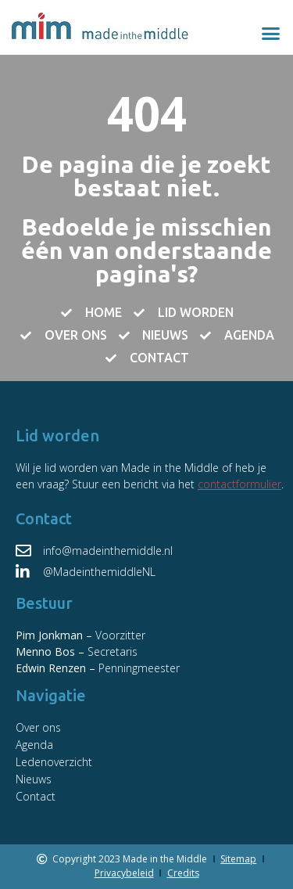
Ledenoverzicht (54, 761)
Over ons (38, 727)
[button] (271, 34)
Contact (35, 796)
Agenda (34, 744)
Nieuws (34, 779)
